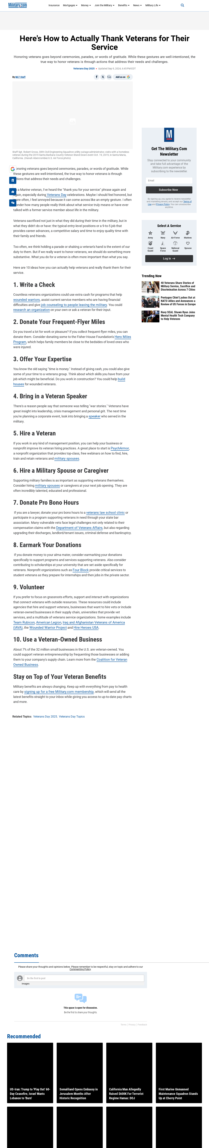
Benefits (124, 5)
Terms (123, 1025)
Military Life (153, 5)
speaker (93, 415)
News (137, 5)
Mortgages (70, 5)
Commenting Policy (80, 969)
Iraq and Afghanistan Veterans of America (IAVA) (84, 621)
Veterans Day (55, 194)
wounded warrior (24, 299)
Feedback (142, 1025)
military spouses (45, 484)
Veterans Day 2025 (84, 68)
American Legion (37, 621)
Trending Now (152, 276)
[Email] (109, 77)
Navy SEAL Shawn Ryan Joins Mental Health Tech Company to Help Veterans (178, 316)
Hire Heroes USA (66, 626)
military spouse (57, 457)
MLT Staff (20, 77)
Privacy (132, 1025)
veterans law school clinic (103, 511)
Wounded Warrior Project (29, 626)
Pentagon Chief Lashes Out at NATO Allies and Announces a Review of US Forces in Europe (178, 301)
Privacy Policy (163, 204)
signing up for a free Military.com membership (55, 691)
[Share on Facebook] (96, 77)
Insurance (54, 5)
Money (86, 5)
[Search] (179, 5)
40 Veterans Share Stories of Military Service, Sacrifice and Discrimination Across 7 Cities (178, 286)
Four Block (79, 569)
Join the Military (105, 5)
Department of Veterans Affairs (77, 527)
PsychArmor (118, 447)
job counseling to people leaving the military (70, 304)
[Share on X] (103, 77)
